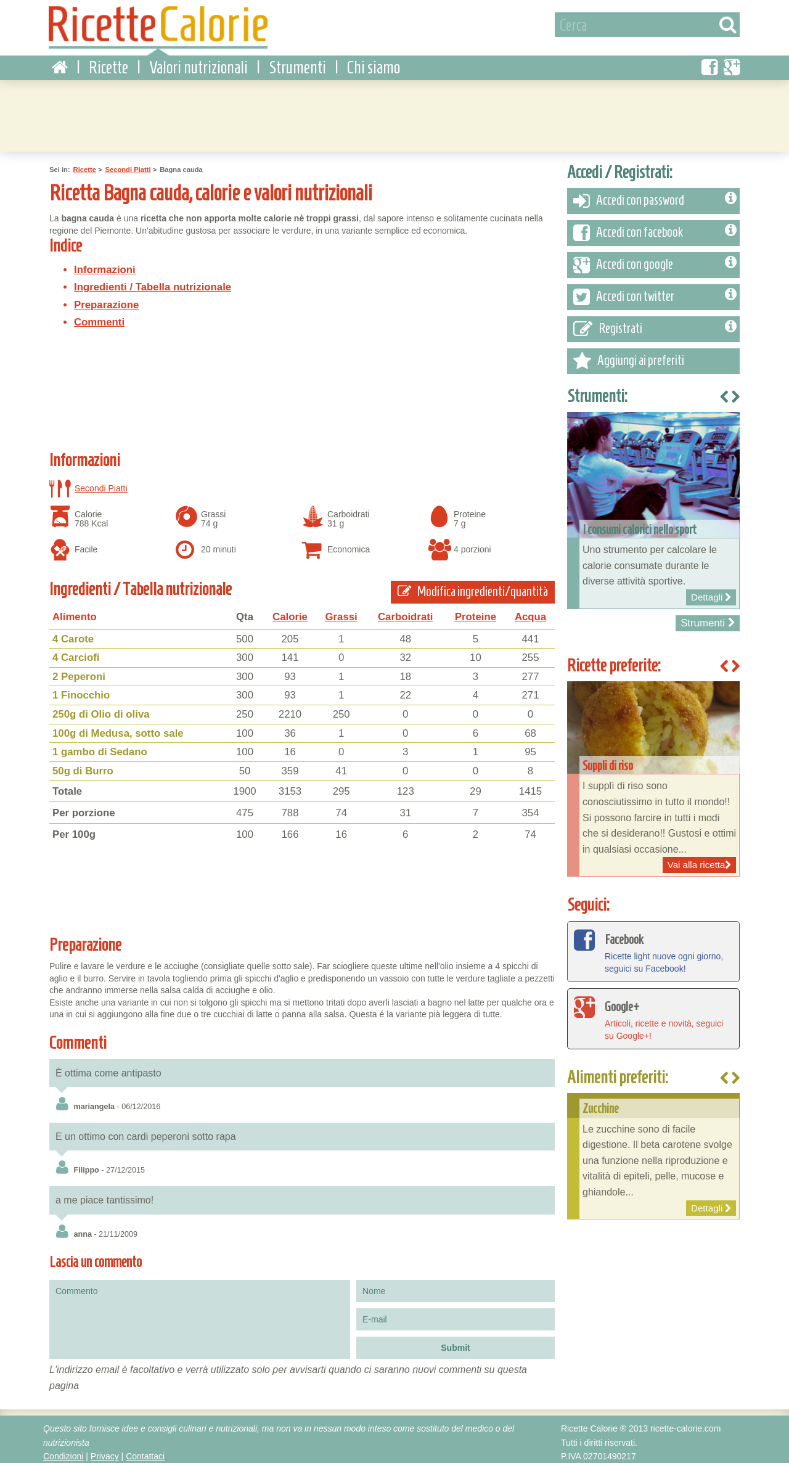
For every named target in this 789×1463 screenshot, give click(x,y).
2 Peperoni (78, 670)
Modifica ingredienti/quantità (473, 585)
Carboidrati (405, 611)
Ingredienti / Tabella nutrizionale (152, 281)
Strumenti (297, 61)
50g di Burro (82, 765)
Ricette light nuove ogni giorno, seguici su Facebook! (653, 944)
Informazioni (105, 263)
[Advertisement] (394, 108)
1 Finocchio (81, 689)
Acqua (530, 611)
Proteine (475, 611)
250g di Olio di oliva (101, 708)
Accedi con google (655, 259)
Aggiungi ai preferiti (628, 355)
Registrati (655, 323)
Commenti (99, 316)
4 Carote (73, 633)
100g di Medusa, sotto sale (118, 726)
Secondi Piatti (128, 163)
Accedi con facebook (655, 227)
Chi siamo (373, 61)
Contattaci (145, 1450)
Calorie (290, 611)
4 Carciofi (75, 651)
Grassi (341, 611)
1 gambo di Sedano (99, 746)
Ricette (108, 61)
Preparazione (106, 299)
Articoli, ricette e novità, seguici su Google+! (653, 1012)
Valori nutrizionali (198, 61)
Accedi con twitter (655, 291)
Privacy (105, 1450)
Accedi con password (655, 195)
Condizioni (63, 1450)
